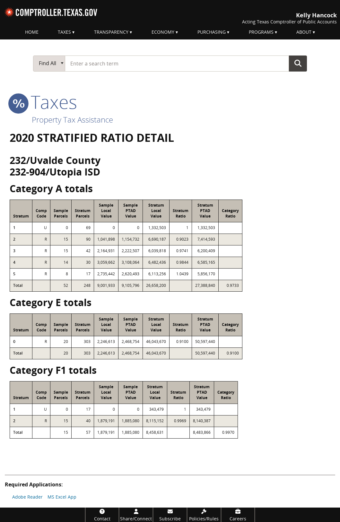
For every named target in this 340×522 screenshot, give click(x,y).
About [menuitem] (303, 32)
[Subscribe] (170, 515)
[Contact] (102, 515)
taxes (43, 102)
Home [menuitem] (32, 32)
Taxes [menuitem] (64, 32)
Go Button (298, 63)
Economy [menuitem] (163, 32)
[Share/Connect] (136, 515)
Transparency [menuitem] (111, 32)
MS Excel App (62, 497)
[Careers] (238, 515)
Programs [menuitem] (261, 32)
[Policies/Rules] (204, 515)
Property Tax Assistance (72, 119)
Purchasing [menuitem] (211, 32)
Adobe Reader (27, 497)
